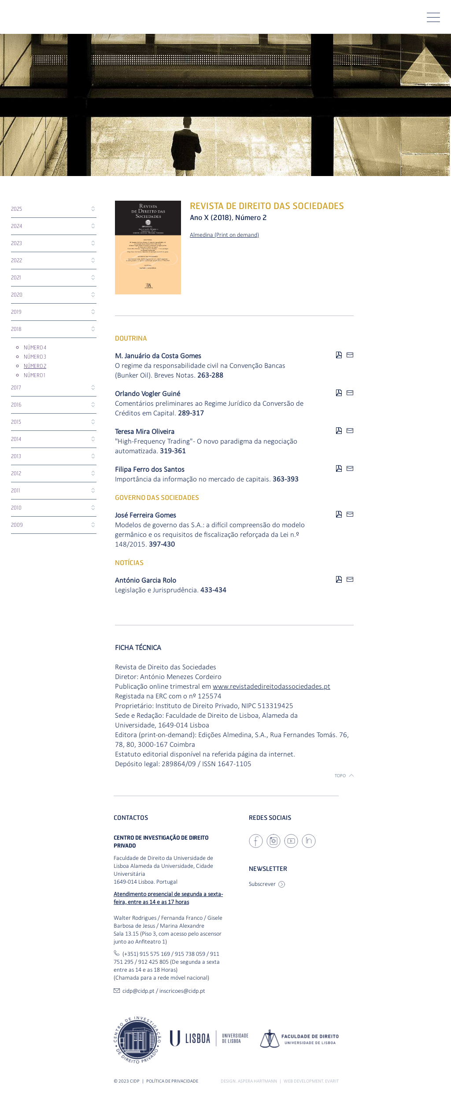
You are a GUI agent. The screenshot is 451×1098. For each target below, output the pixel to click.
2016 (16, 405)
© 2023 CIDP (127, 1081)
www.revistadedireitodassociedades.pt (271, 686)
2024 (16, 226)
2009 (17, 525)
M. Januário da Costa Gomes (158, 355)
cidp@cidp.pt (138, 991)
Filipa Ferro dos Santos (150, 469)
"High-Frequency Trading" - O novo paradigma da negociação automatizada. (206, 446)
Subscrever (267, 884)
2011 (15, 490)
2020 (16, 294)
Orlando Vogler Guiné (147, 393)
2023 (16, 243)
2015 (16, 422)
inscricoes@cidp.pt (182, 991)
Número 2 (35, 366)
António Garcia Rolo (145, 580)
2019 (16, 312)
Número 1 (34, 375)
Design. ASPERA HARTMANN (249, 1081)
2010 (16, 507)
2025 (16, 209)
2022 (16, 260)
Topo (344, 775)
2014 (16, 439)
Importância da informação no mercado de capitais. (207, 479)
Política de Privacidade (172, 1081)
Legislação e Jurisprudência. (170, 590)
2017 (16, 387)
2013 (16, 456)
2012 (16, 473)
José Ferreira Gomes (145, 515)
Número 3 (35, 357)
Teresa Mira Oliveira (144, 431)
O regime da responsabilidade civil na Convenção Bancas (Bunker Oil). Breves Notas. (200, 370)
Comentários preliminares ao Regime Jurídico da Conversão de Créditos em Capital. (209, 408)
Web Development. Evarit (311, 1081)
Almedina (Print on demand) (224, 235)
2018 (16, 329)
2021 (16, 277)
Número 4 (35, 347)
